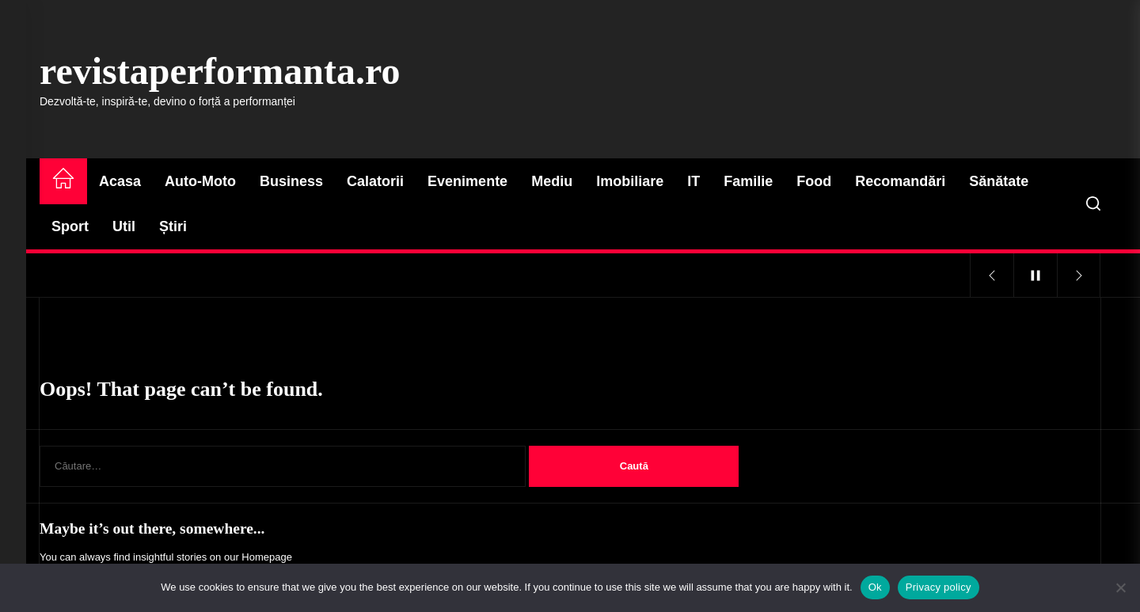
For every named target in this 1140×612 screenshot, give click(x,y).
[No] (1120, 587)
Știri (173, 226)
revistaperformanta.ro (220, 71)
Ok (875, 587)
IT (693, 181)
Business (291, 181)
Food (813, 181)
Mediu (551, 181)
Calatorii (375, 181)
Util (123, 226)
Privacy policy (938, 587)
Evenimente (467, 181)
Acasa (120, 181)
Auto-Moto (200, 181)
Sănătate (998, 181)
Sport (70, 226)
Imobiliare (629, 181)
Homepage (266, 557)
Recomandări (900, 181)
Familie (748, 181)
